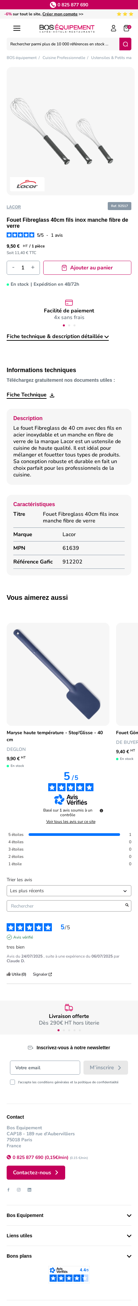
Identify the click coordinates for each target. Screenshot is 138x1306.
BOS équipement (22, 57)
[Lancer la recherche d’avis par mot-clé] (127, 906)
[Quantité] (22, 267)
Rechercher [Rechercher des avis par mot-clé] (65, 906)
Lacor (14, 207)
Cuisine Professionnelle (64, 57)
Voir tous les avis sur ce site (70, 821)
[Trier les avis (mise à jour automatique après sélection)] (69, 890)
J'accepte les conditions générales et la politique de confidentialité (68, 1082)
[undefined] (101, 810)
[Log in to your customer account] (113, 28)
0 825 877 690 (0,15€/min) (41, 1157)
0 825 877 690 (73, 5)
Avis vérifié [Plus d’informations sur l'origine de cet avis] (23, 937)
